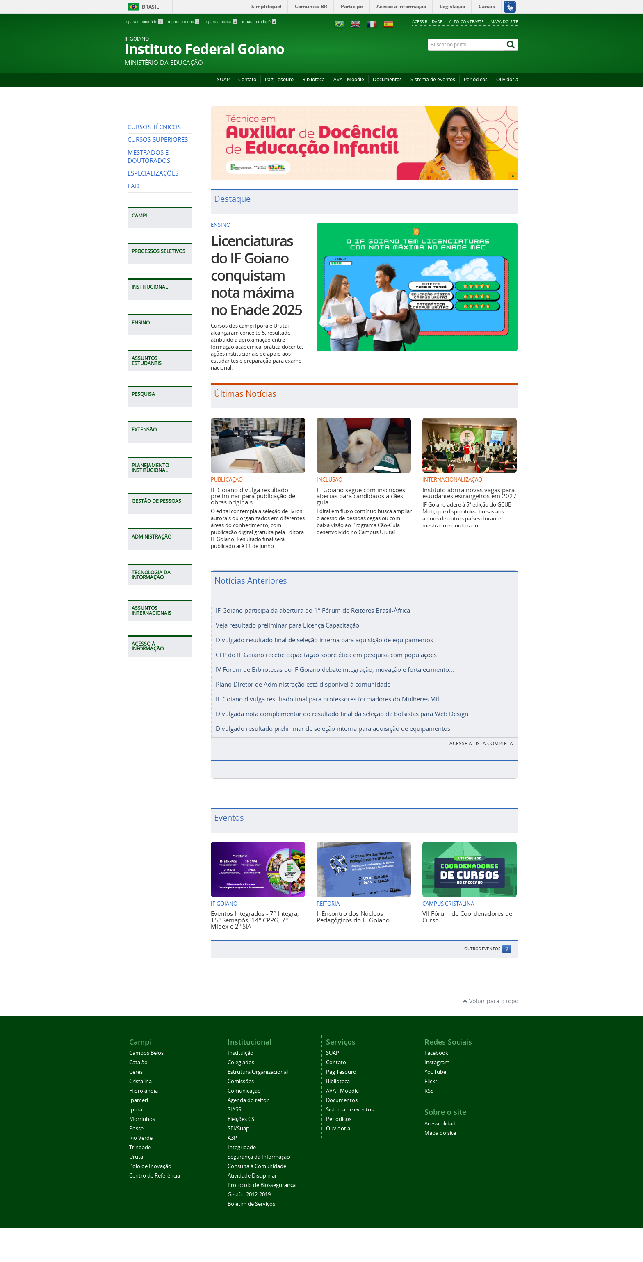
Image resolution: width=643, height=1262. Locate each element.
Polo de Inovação (150, 1158)
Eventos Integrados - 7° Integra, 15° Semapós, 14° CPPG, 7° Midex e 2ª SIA (255, 912)
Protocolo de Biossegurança (262, 1177)
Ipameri (138, 1092)
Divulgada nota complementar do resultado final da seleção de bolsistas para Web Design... (344, 708)
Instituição (240, 1045)
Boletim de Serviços (251, 1196)
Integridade (242, 1139)
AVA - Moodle (348, 79)
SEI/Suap (238, 1121)
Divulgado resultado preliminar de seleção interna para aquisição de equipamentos (333, 722)
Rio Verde (141, 1130)
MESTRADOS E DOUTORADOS (149, 232)
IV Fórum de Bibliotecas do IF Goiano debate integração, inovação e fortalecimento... (335, 666)
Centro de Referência (154, 1168)
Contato (247, 79)
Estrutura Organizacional (258, 1064)
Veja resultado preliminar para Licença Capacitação (287, 624)
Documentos (387, 79)
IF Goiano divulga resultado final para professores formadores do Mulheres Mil (327, 694)
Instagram (436, 1055)
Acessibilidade (427, 21)
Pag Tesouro (279, 79)
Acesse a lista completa (481, 736)
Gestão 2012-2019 (249, 1187)
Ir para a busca (221, 21)
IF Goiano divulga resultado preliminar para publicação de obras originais (253, 496)
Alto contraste (466, 21)
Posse (136, 1121)
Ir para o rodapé (259, 21)
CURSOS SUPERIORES (158, 215)
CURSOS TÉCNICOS (154, 202)
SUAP (223, 79)
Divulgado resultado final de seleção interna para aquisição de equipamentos (324, 638)
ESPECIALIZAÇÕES (153, 248)
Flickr (430, 1073)
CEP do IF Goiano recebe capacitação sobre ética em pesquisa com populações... (329, 652)
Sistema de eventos (432, 79)
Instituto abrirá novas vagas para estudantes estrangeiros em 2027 (469, 493)
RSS (428, 1083)
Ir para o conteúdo (144, 21)
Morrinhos (142, 1111)
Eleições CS (241, 1111)
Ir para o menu (184, 21)
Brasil (150, 6)
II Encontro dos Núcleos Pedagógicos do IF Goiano (353, 909)
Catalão (138, 1055)
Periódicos (476, 79)
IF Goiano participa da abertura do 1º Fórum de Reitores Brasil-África (313, 610)
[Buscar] (511, 45)
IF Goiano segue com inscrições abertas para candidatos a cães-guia (361, 496)
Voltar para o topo (490, 993)
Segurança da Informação (259, 1149)
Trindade (140, 1139)
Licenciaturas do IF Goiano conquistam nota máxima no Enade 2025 (256, 275)
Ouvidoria (507, 79)
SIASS (234, 1102)
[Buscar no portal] (466, 45)
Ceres (136, 1064)
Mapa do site (504, 21)
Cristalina (140, 1073)
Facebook (436, 1045)
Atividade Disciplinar (252, 1168)
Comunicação (244, 1083)
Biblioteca (313, 79)
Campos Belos (146, 1045)
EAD (133, 261)
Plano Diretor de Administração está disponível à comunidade (303, 680)
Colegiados (241, 1055)
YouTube (435, 1064)
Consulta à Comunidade (257, 1158)
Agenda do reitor (248, 1092)
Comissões (241, 1073)
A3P (232, 1130)
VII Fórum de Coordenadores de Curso (467, 909)
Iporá (135, 1102)
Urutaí (136, 1149)
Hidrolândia (143, 1083)
